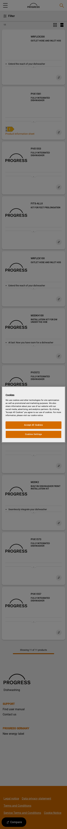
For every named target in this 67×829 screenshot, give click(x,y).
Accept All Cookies (33, 425)
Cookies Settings (33, 434)
